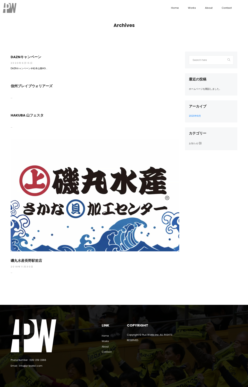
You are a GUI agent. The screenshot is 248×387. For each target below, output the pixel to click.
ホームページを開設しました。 (205, 89)
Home (175, 8)
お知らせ (193, 143)
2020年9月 (195, 115)
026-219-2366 (37, 360)
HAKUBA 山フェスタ (27, 115)
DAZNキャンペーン (26, 57)
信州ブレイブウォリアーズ (32, 86)
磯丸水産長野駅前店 (26, 261)
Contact (227, 8)
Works (192, 8)
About (209, 8)
